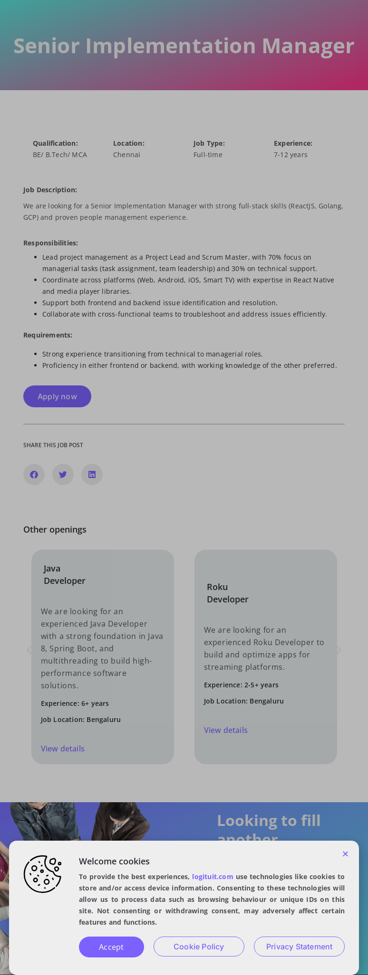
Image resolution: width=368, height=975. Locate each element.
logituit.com (212, 876)
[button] (345, 853)
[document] (184, 487)
